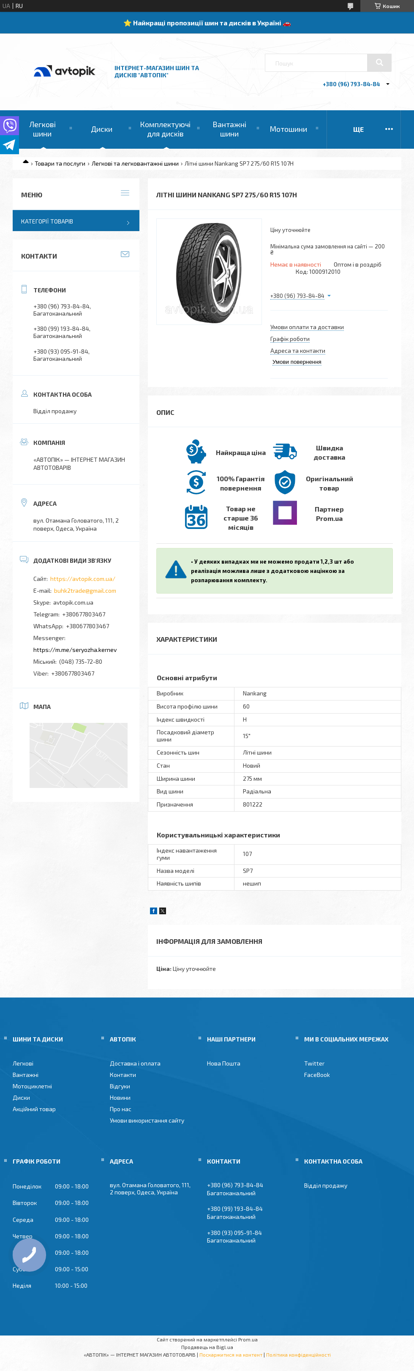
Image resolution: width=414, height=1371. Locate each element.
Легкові (23, 1063)
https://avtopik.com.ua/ (82, 578)
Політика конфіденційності (298, 1354)
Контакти (123, 1074)
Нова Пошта (223, 1063)
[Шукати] (379, 62)
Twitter (314, 1063)
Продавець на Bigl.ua (207, 1347)
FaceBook (317, 1074)
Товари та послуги (60, 163)
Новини (120, 1097)
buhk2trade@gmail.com (85, 590)
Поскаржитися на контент (230, 1354)
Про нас (120, 1108)
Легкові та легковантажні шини (135, 163)
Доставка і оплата (135, 1063)
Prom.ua (248, 1339)
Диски (101, 129)
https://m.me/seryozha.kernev (75, 649)
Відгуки (120, 1086)
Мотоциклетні (32, 1086)
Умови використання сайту (147, 1120)
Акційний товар (34, 1108)
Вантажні (25, 1074)
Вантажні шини (229, 129)
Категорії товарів (47, 221)
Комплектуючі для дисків (165, 129)
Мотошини (288, 129)
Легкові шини (42, 129)
